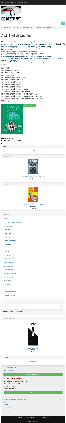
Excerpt (8, 101)
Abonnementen (8, 280)
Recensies (33, 361)
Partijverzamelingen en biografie (13, 222)
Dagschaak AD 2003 (33, 348)
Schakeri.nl (36, 421)
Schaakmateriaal (8, 262)
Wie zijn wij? (6, 411)
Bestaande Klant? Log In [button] (33, 374)
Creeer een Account (8, 370)
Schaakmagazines (9, 269)
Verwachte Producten (10, 273)
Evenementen (8, 229)
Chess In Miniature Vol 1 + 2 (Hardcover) (33, 204)
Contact (5, 404)
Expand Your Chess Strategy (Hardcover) (33, 176)
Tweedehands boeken (10, 291)
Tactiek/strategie (9, 226)
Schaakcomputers (9, 258)
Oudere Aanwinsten (9, 295)
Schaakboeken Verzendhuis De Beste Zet (15, 2)
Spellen (6, 288)
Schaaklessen (7, 414)
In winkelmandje (29, 105)
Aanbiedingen (6, 184)
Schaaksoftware (8, 266)
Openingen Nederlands (11, 237)
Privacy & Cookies (8, 401)
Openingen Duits (9, 244)
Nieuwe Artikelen (7, 156)
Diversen (7, 251)
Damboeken (7, 255)
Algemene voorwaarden (9, 403)
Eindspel (6, 248)
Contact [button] (33, 392)
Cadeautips (7, 284)
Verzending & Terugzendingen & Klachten (14, 399)
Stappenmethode (8, 277)
